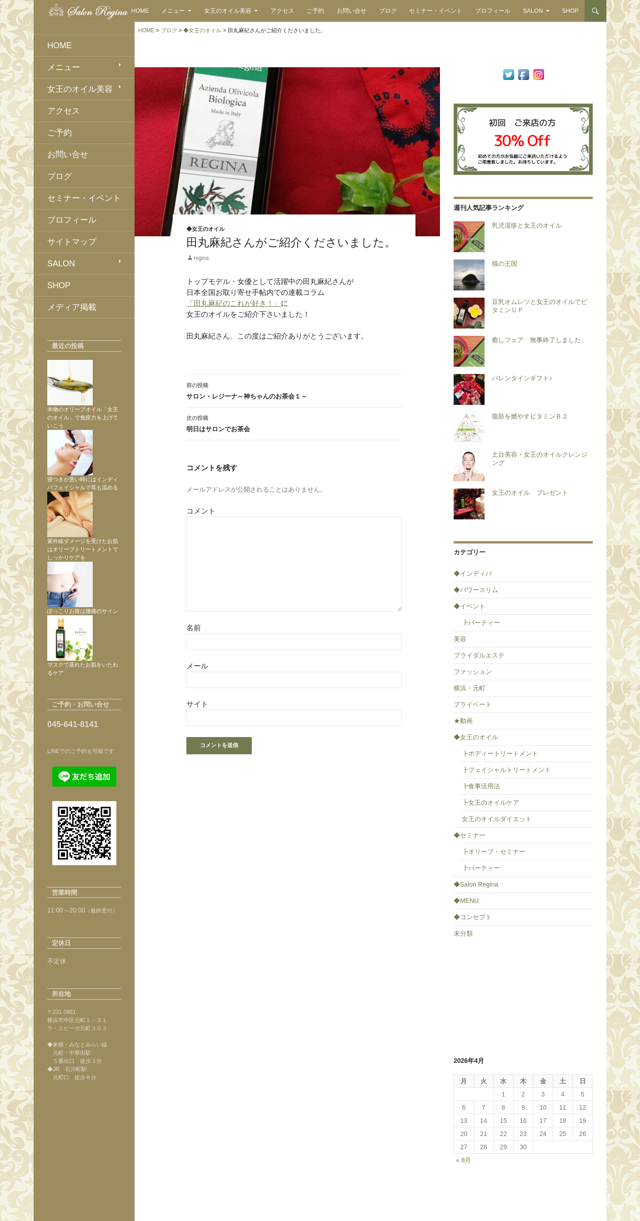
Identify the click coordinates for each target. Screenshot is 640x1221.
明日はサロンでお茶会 (294, 423)
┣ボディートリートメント (500, 753)
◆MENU (466, 900)
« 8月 (463, 1160)
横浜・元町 (469, 688)
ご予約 (315, 10)
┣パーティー (481, 622)
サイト (197, 704)
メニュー (173, 10)
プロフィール (492, 10)
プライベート (473, 704)
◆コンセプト (473, 917)
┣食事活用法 (481, 786)
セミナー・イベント (435, 10)
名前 (193, 628)
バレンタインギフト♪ (522, 378)
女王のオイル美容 (227, 10)
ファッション (473, 671)
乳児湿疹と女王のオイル (527, 225)
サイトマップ (71, 241)
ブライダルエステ (479, 655)
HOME (140, 10)
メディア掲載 (71, 307)
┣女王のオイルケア (490, 802)
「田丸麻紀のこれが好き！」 (233, 303)
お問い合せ (351, 10)
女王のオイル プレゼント (530, 492)
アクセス (282, 10)
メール (197, 666)
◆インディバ (473, 573)
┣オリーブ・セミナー (493, 851)
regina (201, 258)
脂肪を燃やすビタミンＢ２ (530, 416)
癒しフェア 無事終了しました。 (539, 340)
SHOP (570, 10)
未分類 (463, 933)
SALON (533, 10)
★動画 (463, 720)
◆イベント (469, 606)
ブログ (388, 10)
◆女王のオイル (205, 229)
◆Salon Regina (476, 884)
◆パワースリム (476, 589)
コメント (200, 511)
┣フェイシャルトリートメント (506, 769)
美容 (460, 639)
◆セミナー (469, 835)
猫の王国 (504, 263)
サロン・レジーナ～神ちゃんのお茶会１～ (294, 390)
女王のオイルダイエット (497, 818)
